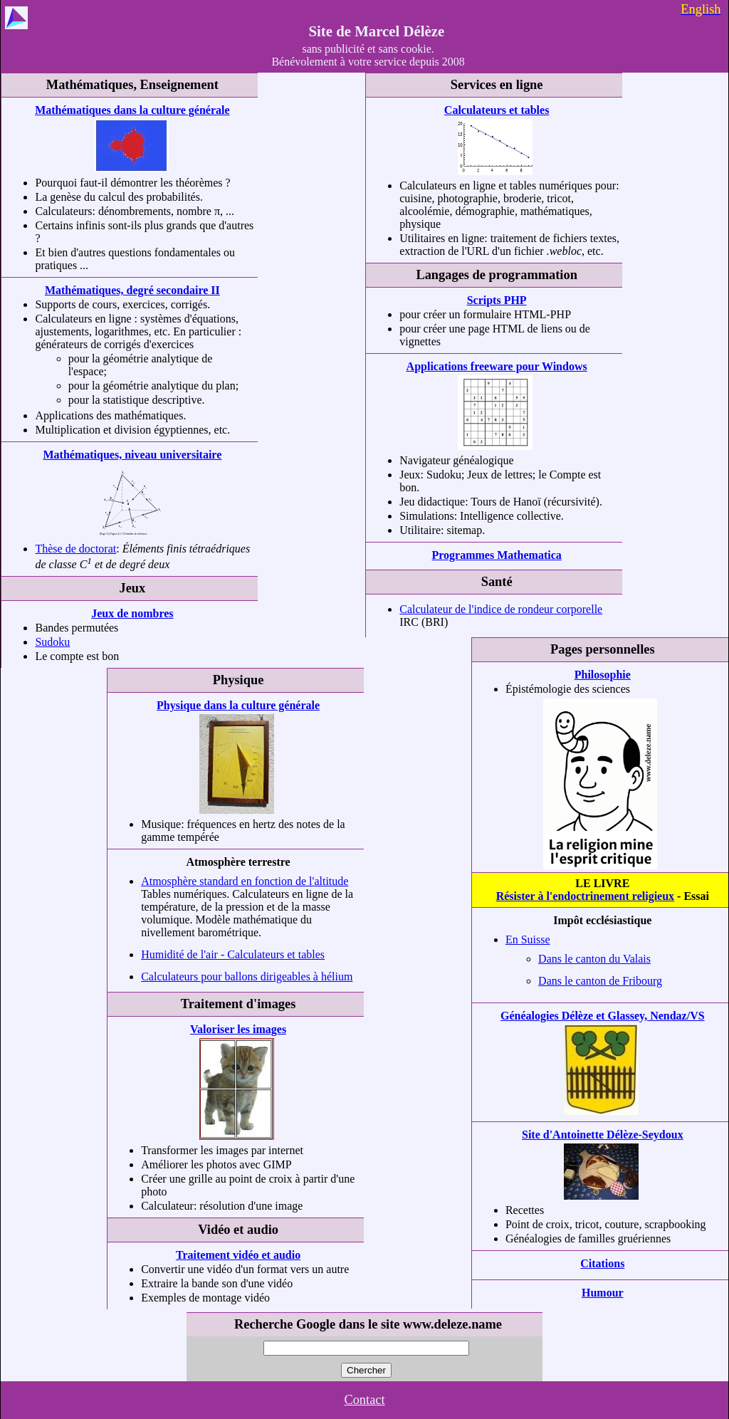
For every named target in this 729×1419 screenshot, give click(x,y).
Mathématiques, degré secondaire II (132, 290)
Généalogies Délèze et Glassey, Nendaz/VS (602, 1016)
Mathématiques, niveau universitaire (132, 455)
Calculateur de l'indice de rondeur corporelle (500, 609)
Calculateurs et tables (497, 110)
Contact (364, 1400)
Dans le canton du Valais (594, 959)
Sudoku (52, 642)
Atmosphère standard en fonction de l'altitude (244, 881)
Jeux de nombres (132, 613)
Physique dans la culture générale (238, 705)
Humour (603, 1293)
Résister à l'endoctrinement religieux (585, 896)
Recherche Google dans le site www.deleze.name (368, 1324)
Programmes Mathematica (496, 555)
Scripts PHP (497, 300)
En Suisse (527, 939)
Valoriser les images (238, 1029)
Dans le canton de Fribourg (600, 981)
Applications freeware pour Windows (497, 366)
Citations (602, 1263)
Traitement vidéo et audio (238, 1255)
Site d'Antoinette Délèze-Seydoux (602, 1135)
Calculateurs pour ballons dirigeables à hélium (246, 976)
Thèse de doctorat (75, 549)
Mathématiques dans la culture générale (132, 110)
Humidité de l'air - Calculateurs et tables (233, 954)
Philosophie (603, 675)
